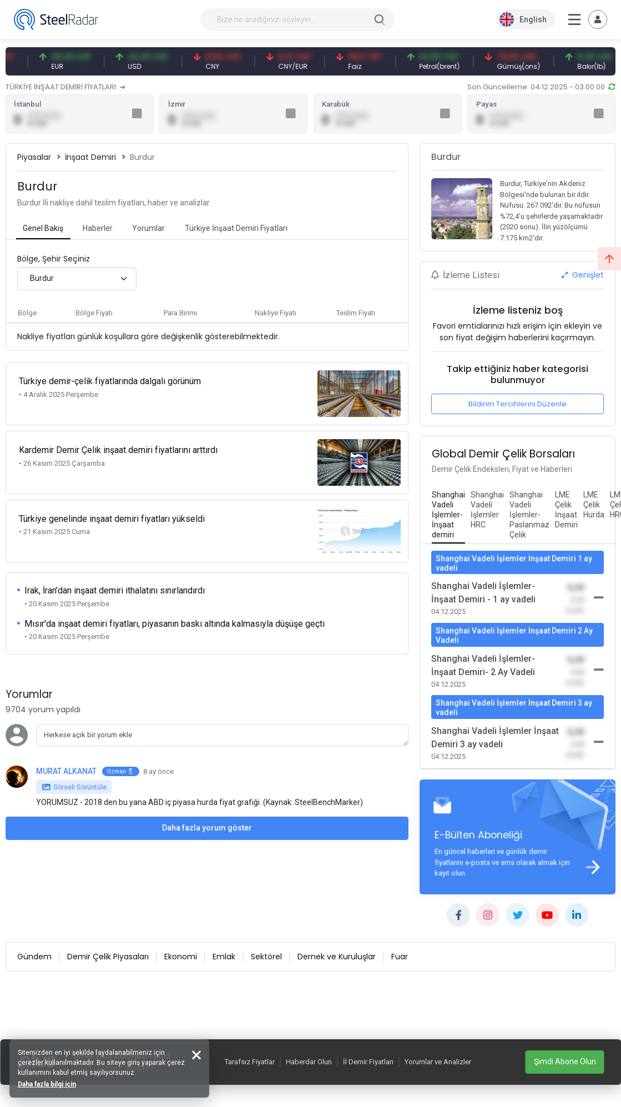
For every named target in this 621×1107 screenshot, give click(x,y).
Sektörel (266, 958)
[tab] (43, 229)
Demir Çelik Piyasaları (108, 958)
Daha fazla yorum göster (207, 817)
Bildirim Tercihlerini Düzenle (517, 404)
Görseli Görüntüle (74, 776)
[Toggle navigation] (597, 19)
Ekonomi (180, 958)
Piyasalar (34, 157)
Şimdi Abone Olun (565, 1061)
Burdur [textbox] (42, 279)
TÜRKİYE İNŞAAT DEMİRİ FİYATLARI (65, 87)
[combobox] (77, 279)
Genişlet (583, 275)
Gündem (34, 958)
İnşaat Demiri (90, 157)
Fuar (399, 958)
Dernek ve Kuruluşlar (336, 958)
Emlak (224, 958)
